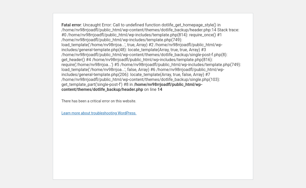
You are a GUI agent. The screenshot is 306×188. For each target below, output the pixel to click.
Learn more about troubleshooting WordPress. (99, 113)
